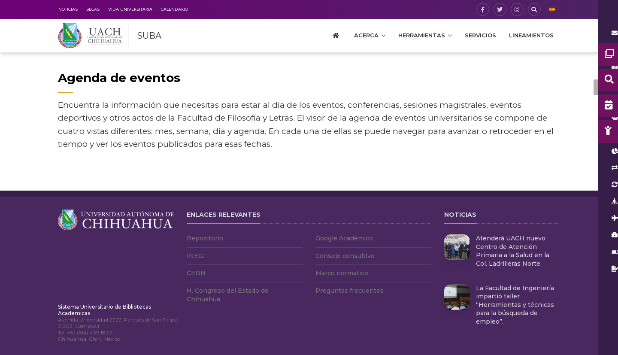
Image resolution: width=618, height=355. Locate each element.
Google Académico (344, 238)
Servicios (480, 35)
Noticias (68, 9)
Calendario (174, 9)
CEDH (196, 273)
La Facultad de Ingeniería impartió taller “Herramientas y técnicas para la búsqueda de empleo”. (515, 304)
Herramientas (421, 35)
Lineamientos (531, 35)
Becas (93, 9)
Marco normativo (341, 273)
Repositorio (205, 238)
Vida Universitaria (130, 9)
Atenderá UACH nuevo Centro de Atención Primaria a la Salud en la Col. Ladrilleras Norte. (512, 250)
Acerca (366, 35)
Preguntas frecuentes (349, 290)
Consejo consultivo (345, 256)
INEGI (196, 256)
